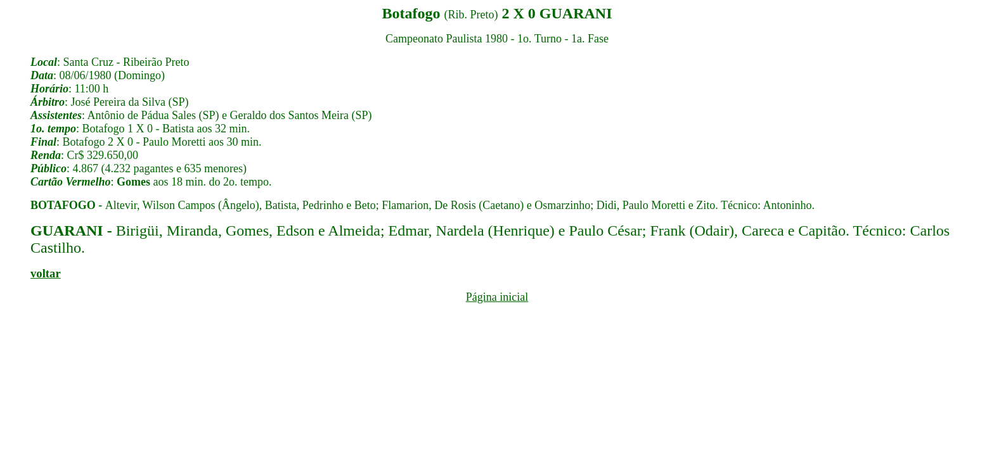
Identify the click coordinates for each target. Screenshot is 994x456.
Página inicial (497, 297)
